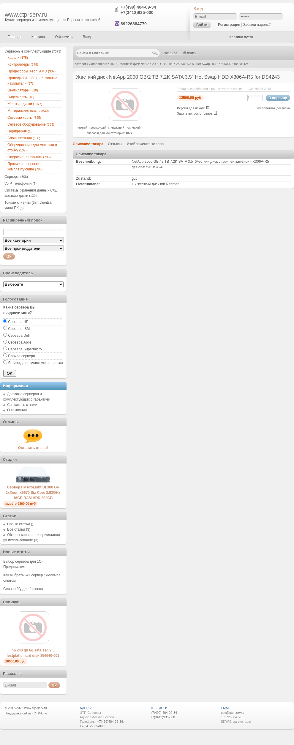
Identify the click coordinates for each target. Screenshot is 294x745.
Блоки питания (23, 138)
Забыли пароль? (257, 25)
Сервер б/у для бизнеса (23, 589)
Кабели (17, 58)
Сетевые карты (24, 118)
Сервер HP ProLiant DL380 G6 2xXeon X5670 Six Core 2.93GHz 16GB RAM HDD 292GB (33, 492)
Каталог (80, 64)
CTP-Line (40, 713)
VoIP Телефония (20, 183)
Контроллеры (22, 64)
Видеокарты (20, 97)
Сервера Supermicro (25, 349)
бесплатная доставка (274, 108)
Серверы (16, 177)
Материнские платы (28, 111)
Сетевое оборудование (30, 124)
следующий (116, 127)
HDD (113, 64)
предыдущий (98, 127)
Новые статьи (18, 524)
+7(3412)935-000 (137, 12)
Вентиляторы (22, 90)
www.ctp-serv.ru (26, 14)
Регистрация (229, 25)
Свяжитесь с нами (22, 405)
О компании (17, 410)
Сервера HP (18, 322)
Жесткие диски (24, 104)
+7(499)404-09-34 (110, 721)
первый (82, 127)
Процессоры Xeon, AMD (31, 71)
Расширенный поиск (179, 53)
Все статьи (16, 529)
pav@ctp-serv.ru (232, 712)
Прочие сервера (21, 356)
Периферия (20, 131)
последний (133, 127)
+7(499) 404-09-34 (138, 7)
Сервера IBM (19, 329)
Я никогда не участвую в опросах (35, 363)
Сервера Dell (18, 335)
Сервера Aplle (19, 342)
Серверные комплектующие (32, 51)
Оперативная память (29, 157)
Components (98, 64)
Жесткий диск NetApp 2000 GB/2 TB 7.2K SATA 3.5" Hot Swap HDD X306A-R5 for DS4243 (184, 64)
